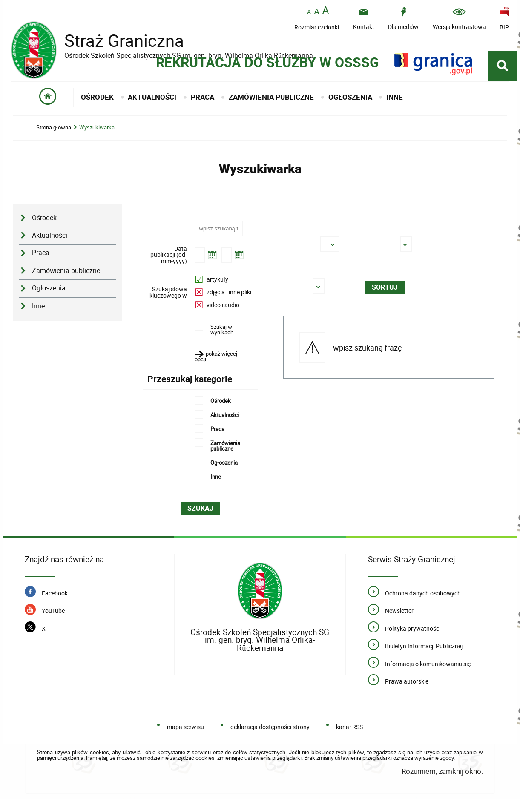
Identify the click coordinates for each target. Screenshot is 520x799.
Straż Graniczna (117, 40)
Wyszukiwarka (97, 127)
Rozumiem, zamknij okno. (442, 771)
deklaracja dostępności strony (270, 727)
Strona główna (53, 127)
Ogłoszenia (49, 288)
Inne (38, 306)
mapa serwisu (185, 727)
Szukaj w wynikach (221, 329)
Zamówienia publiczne (66, 270)
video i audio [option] (223, 305)
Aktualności (49, 235)
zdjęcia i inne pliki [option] (229, 292)
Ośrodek (44, 217)
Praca (40, 252)
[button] (221, 356)
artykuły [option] (217, 279)
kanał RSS (349, 727)
